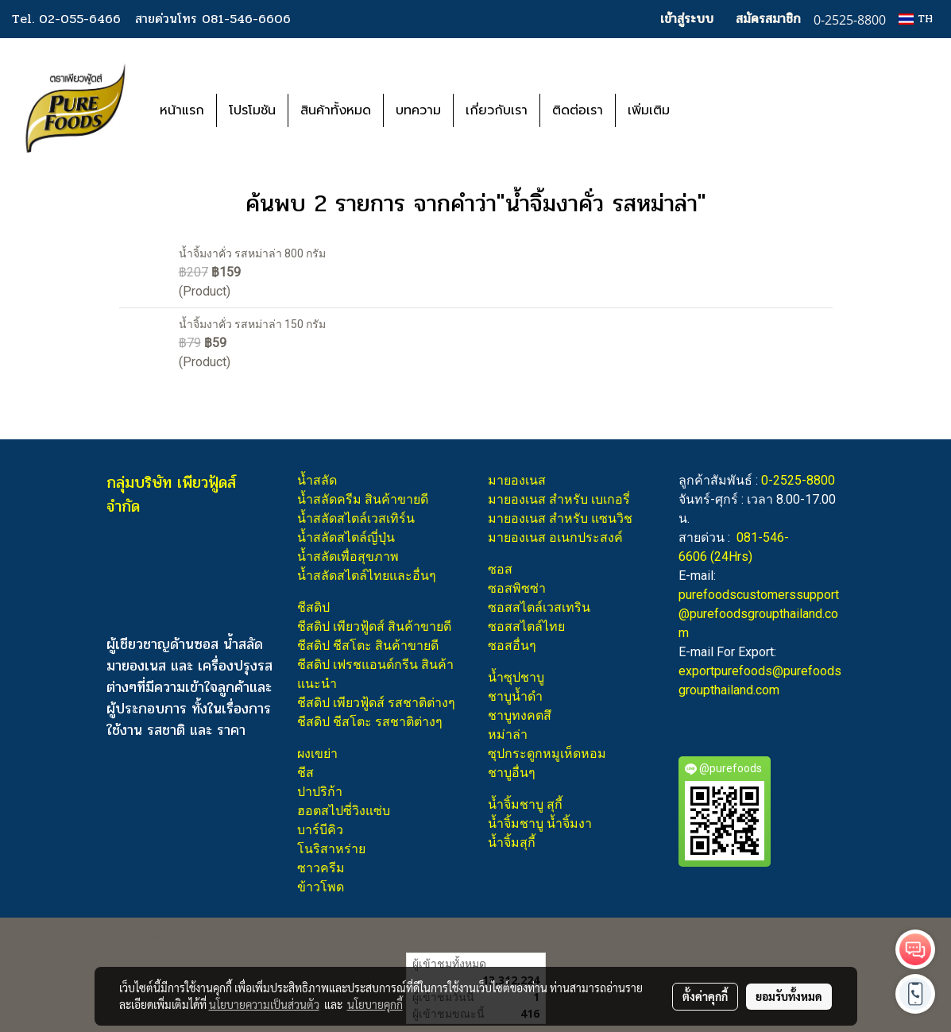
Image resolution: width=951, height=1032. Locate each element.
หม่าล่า (508, 734)
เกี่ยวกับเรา (497, 110)
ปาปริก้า (319, 791)
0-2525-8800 (798, 480)
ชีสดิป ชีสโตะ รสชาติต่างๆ (370, 721)
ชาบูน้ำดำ (515, 696)
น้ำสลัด (317, 480)
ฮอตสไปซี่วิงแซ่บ (343, 810)
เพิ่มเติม (649, 110)
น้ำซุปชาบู (516, 677)
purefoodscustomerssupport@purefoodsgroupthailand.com (758, 613)
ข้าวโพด (320, 887)
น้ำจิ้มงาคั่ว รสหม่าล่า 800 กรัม (252, 253)
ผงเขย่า (317, 753)
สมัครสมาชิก (768, 19)
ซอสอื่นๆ (512, 645)
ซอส (500, 569)
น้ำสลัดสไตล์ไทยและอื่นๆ (366, 575)
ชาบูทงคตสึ (519, 715)
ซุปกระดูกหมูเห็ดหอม (547, 753)
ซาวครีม (321, 867)
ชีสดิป (313, 607)
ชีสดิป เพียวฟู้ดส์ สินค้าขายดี (374, 626)
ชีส (305, 772)
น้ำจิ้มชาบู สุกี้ (525, 804)
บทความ (418, 110)
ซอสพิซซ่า (517, 588)
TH (916, 18)
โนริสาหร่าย (331, 848)
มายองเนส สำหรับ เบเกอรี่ (559, 499)
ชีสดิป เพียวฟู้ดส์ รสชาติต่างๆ (376, 702)
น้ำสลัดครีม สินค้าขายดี (362, 499)
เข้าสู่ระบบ (686, 19)
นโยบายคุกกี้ (375, 1004)
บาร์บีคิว (320, 829)
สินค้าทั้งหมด (335, 110)
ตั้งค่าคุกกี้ (705, 996)
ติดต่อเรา (577, 110)
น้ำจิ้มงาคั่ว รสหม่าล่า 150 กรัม (252, 324)
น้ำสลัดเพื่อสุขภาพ (348, 556)
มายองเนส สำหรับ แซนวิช (560, 518)
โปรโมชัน (252, 110)
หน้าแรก (182, 110)
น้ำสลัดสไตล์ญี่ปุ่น (346, 537)
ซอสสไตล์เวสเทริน (539, 607)
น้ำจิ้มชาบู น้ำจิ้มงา (540, 823)
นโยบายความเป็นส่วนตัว (264, 1004)
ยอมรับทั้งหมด (789, 996)
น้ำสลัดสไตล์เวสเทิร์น (356, 518)
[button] (705, 110)
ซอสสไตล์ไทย (526, 626)
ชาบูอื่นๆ (511, 772)
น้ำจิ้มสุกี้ (511, 842)
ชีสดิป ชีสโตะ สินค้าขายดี (368, 645)
